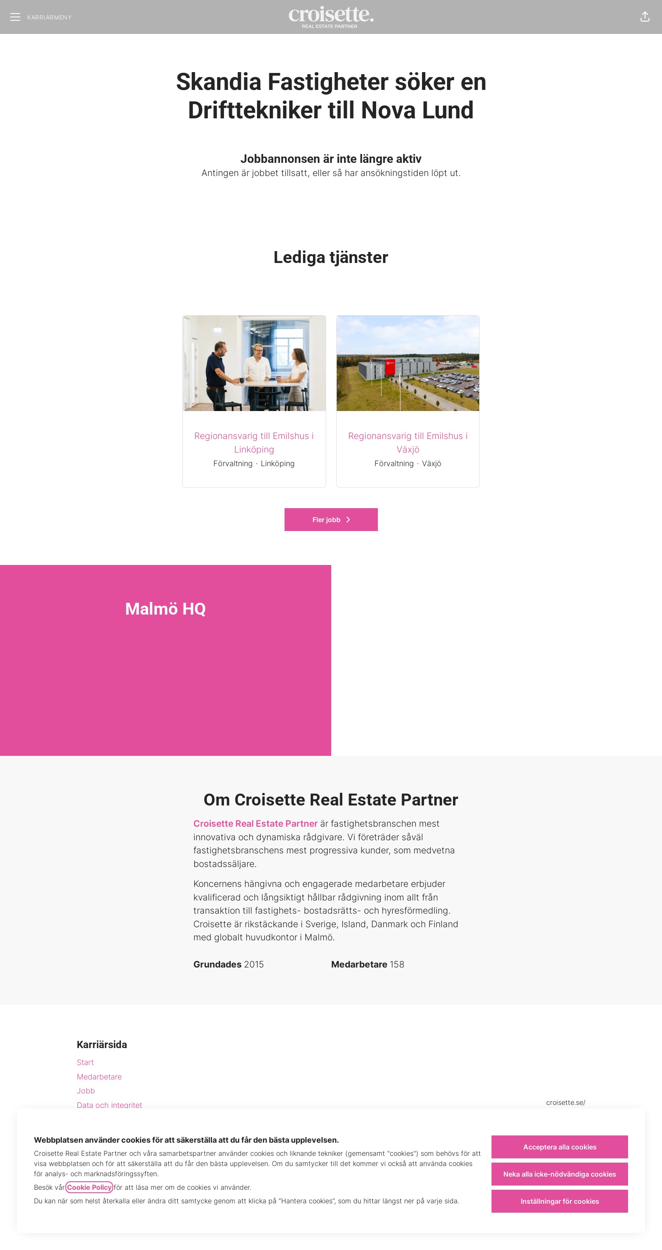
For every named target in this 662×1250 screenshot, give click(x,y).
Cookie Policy (89, 1187)
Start (85, 1062)
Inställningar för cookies (560, 1201)
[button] (645, 17)
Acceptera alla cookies (560, 1147)
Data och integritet (109, 1105)
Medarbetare (99, 1076)
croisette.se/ (566, 1102)
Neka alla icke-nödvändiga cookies (559, 1174)
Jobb (86, 1090)
